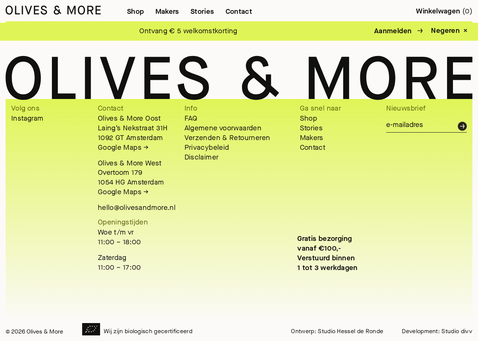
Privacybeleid (206, 147)
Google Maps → (123, 147)
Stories (202, 11)
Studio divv (456, 331)
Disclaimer (201, 157)
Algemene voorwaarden (223, 128)
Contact (239, 11)
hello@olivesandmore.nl (137, 207)
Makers (167, 11)
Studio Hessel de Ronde (350, 331)
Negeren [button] (445, 30)
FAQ (191, 118)
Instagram (27, 118)
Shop (135, 11)
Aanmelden (393, 31)
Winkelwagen (444, 11)
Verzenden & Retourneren (227, 137)
